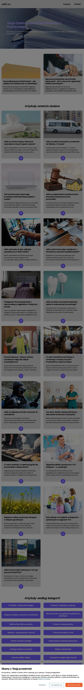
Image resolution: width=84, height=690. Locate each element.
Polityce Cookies (44, 679)
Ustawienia (42, 685)
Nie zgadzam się (56, 685)
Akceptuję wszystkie (74, 685)
